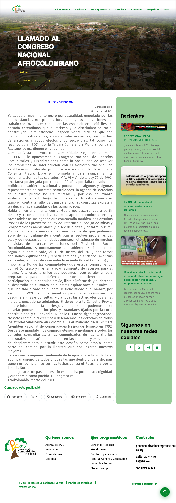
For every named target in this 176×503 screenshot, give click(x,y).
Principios (79, 9)
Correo (166, 9)
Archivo (24, 72)
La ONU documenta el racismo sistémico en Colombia (138, 205)
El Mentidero (120, 9)
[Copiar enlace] (98, 396)
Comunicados (136, 9)
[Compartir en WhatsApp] (51, 396)
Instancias (51, 448)
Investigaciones (152, 9)
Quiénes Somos (61, 9)
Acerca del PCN (54, 444)
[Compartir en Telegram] (75, 396)
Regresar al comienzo (143, 483)
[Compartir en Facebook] (14, 396)
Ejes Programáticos (99, 9)
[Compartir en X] (33, 396)
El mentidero (53, 453)
